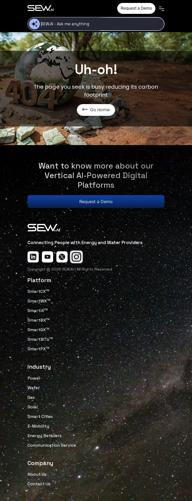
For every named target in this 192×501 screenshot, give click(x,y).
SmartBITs (40, 339)
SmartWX (39, 301)
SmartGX (38, 329)
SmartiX (38, 310)
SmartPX (38, 349)
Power (34, 378)
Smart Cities (40, 416)
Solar (33, 407)
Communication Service (52, 445)
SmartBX (39, 320)
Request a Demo (136, 8)
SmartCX (38, 291)
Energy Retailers (45, 435)
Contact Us (39, 484)
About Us (37, 474)
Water (34, 388)
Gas (31, 397)
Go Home (96, 110)
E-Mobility (38, 426)
